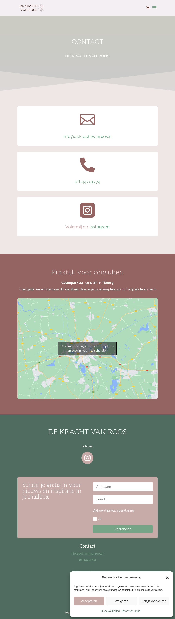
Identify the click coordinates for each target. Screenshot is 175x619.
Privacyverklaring (110, 611)
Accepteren (89, 601)
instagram (99, 226)
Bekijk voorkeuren (153, 601)
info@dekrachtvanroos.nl (87, 553)
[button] (167, 578)
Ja (97, 519)
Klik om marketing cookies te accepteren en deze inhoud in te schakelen (87, 348)
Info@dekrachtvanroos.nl (87, 136)
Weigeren (121, 601)
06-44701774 (87, 181)
